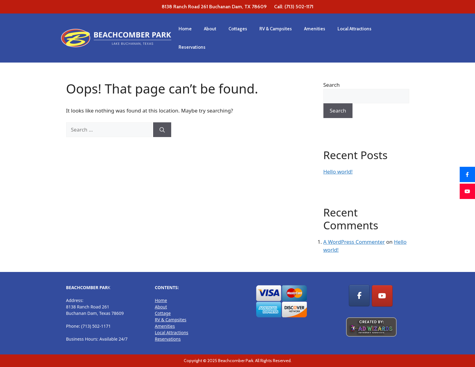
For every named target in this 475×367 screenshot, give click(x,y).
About (210, 29)
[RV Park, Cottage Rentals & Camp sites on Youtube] (382, 296)
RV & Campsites (275, 29)
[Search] (162, 129)
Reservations (192, 47)
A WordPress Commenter (354, 241)
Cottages (237, 29)
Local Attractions (354, 29)
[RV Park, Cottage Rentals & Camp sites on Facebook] (359, 295)
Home (185, 29)
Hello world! (338, 171)
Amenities (314, 29)
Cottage (163, 313)
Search (331, 84)
